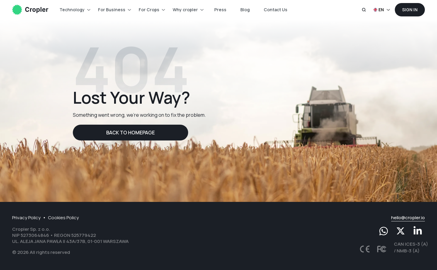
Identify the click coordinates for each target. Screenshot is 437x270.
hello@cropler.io (408, 217)
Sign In (410, 9)
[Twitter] (400, 231)
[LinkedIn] (417, 231)
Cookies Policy (63, 217)
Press (220, 9)
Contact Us (275, 9)
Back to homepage (130, 132)
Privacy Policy (26, 217)
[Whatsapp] (383, 231)
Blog (245, 9)
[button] (383, 10)
